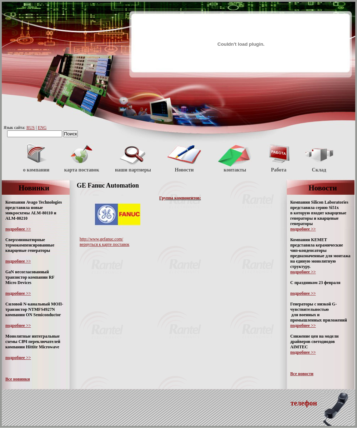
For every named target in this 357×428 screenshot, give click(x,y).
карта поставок (81, 170)
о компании (36, 170)
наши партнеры (133, 170)
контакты (235, 170)
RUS (30, 127)
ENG (42, 127)
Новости (184, 170)
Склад (319, 170)
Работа (278, 170)
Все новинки (17, 379)
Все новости (301, 373)
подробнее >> (18, 229)
